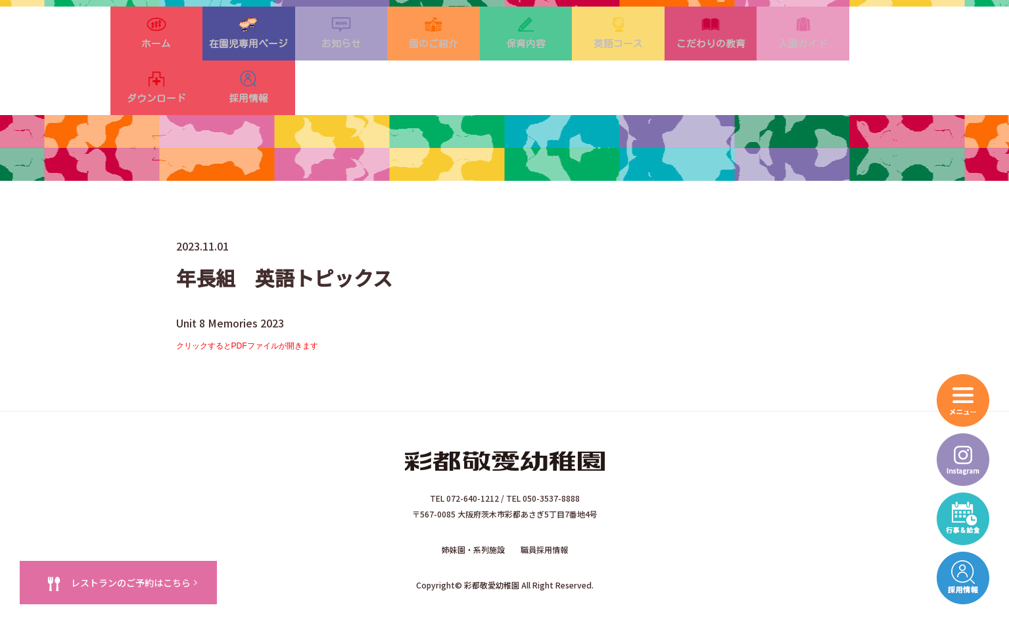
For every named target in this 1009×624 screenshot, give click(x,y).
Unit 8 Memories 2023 (230, 298)
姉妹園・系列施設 (473, 521)
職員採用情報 (544, 521)
